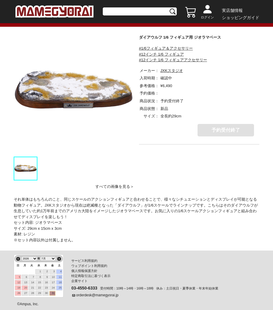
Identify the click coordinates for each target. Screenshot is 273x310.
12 (18, 282)
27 (25, 293)
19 (18, 287)
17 (53, 282)
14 (32, 282)
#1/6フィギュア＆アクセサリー (166, 48)
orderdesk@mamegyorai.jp (97, 295)
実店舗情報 (232, 10)
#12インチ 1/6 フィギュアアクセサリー (173, 60)
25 (60, 287)
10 (53, 277)
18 (60, 282)
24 (53, 287)
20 (25, 287)
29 (39, 293)
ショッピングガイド (240, 17)
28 (32, 293)
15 (39, 282)
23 (46, 287)
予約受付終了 (226, 130)
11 (60, 277)
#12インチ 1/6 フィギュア (161, 54)
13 (25, 282)
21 (32, 287)
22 (39, 287)
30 (46, 293)
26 (18, 293)
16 (46, 282)
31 (53, 293)
